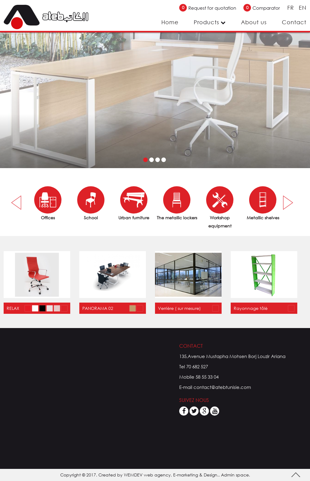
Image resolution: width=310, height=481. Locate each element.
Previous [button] (17, 202)
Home (170, 22)
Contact (294, 22)
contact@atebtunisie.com (222, 387)
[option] (47, 204)
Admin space (235, 475)
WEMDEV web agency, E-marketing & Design (170, 475)
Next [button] (288, 202)
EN (302, 7)
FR (291, 7)
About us (254, 22)
